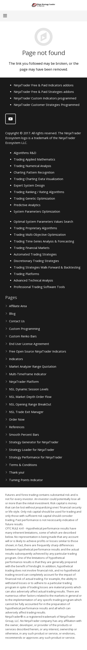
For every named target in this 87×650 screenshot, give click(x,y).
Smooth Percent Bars (24, 435)
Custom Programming (24, 329)
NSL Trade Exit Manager (26, 412)
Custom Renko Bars (23, 336)
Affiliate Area (18, 306)
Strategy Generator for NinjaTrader (33, 442)
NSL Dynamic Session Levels (28, 389)
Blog (12, 314)
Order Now (16, 419)
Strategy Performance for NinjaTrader (35, 457)
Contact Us (17, 321)
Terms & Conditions (23, 465)
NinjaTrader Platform (24, 382)
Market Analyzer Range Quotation (32, 366)
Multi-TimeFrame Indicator (27, 374)
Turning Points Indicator (26, 480)
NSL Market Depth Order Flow (30, 397)
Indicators (16, 359)
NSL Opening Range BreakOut (30, 404)
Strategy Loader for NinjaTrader (31, 450)
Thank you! (16, 472)
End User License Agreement (29, 344)
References (16, 427)
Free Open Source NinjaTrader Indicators (37, 351)
